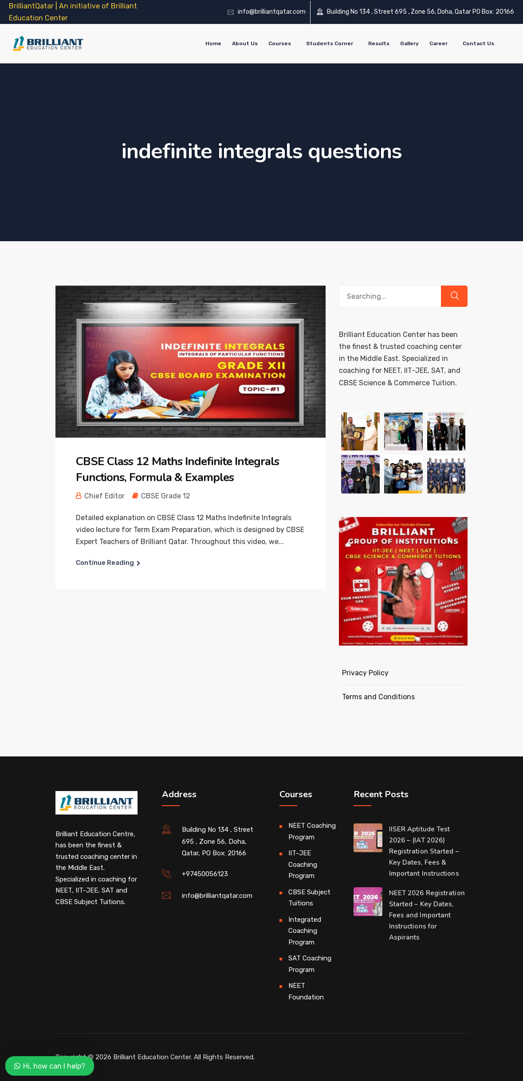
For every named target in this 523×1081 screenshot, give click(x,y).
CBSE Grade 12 (165, 496)
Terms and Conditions (378, 697)
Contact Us (478, 43)
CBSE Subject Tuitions (309, 898)
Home (213, 43)
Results (378, 43)
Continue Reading (105, 563)
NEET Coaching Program (312, 831)
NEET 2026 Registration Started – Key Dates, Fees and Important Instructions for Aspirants (427, 915)
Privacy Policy (365, 673)
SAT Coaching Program (309, 964)
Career (438, 43)
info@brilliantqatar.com (272, 12)
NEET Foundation (306, 991)
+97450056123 (205, 874)
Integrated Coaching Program (304, 931)
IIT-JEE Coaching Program (302, 864)
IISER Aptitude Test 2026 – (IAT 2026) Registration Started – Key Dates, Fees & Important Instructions (424, 851)
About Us (245, 43)
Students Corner (329, 43)
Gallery (409, 43)
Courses (279, 43)
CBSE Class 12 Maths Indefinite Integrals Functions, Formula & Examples (177, 469)
